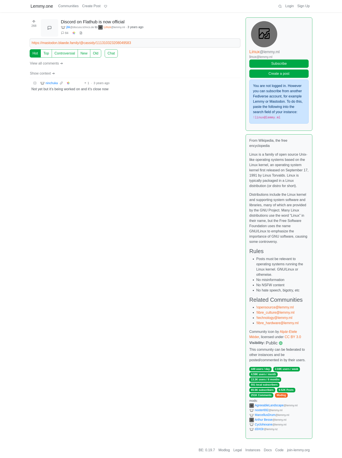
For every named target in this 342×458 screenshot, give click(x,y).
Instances (252, 450)
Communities (68, 6)
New (83, 53)
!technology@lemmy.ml (274, 318)
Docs (268, 450)
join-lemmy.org (298, 450)
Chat (111, 53)
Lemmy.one (42, 6)
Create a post (278, 73)
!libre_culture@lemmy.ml (275, 312)
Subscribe (279, 63)
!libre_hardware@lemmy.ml (277, 323)
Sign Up (303, 6)
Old (95, 53)
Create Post (91, 6)
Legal (237, 450)
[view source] (80, 33)
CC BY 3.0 (293, 337)
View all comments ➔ (46, 63)
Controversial (65, 53)
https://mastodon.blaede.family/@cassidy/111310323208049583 (81, 43)
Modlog (281, 395)
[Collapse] (34, 83)
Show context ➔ (42, 73)
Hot (35, 53)
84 (64, 33)
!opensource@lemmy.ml (275, 307)
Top (46, 53)
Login (289, 6)
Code (279, 450)
